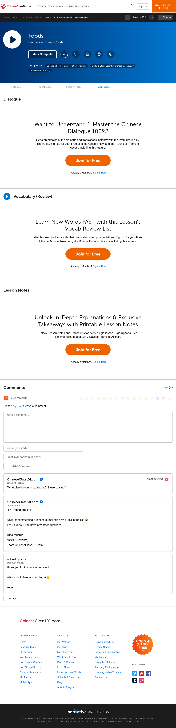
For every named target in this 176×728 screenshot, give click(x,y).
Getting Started (103, 647)
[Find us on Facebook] (148, 673)
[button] (131, 6)
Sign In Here (99, 172)
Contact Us (101, 677)
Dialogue (16, 86)
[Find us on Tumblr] (135, 680)
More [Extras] (84, 6)
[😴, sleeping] (146, 398)
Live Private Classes (31, 662)
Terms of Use (146, 718)
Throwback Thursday (31, 17)
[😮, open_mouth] (152, 398)
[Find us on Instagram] (142, 680)
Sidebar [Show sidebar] (167, 17)
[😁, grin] (93, 398)
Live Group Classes (30, 667)
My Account (101, 657)
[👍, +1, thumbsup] (170, 398)
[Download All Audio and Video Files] (111, 54)
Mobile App (26, 682)
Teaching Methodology (107, 667)
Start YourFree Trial (164, 6)
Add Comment (21, 466)
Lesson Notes (73, 86)
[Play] (6, 196)
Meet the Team (65, 652)
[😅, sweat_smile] (122, 398)
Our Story (62, 647)
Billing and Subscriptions (108, 652)
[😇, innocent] (140, 398)
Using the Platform (105, 662)
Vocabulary (54, 6)
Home (23, 642)
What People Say (66, 657)
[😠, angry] (110, 398)
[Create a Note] (87, 54)
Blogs (60, 682)
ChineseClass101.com (109, 718)
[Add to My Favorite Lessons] (76, 54)
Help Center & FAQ (105, 642)
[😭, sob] (134, 398)
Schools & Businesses (69, 677)
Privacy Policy (129, 718)
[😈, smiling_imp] (158, 398)
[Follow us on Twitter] (135, 673)
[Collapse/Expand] (88, 387)
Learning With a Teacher (108, 672)
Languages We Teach (69, 672)
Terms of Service (123, 722)
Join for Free (88, 160)
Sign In (143, 6)
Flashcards (26, 652)
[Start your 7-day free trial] (143, 645)
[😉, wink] (128, 398)
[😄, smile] (81, 398)
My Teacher (71, 6)
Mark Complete (43, 54)
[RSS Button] (6, 398)
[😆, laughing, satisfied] (116, 398)
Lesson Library (10, 17)
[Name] (43, 448)
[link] (127, 17)
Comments (104, 86)
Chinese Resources (30, 672)
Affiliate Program (66, 687)
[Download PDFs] (99, 54)
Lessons (40, 6)
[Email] (43, 457)
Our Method (63, 642)
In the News (63, 667)
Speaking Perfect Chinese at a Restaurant (66, 66)
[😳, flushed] (87, 398)
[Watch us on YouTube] (142, 673)
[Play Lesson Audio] (12, 39)
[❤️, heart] (164, 398)
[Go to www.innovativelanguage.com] (88, 711)
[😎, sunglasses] (104, 398)
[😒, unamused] (99, 398)
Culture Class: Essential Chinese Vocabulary (113, 66)
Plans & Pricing (65, 662)
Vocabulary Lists (29, 657)
